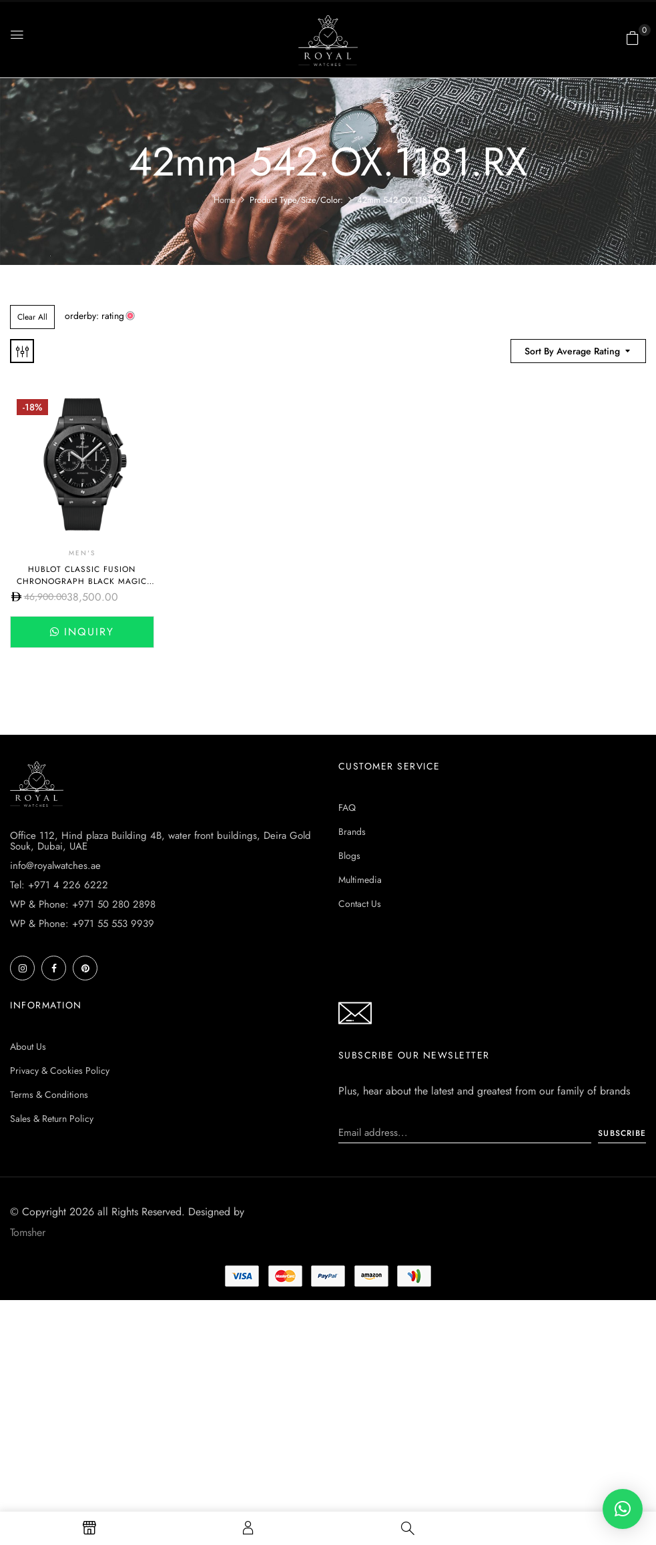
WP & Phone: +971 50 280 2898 (82, 904)
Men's (82, 553)
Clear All (32, 317)
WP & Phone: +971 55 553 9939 (82, 923)
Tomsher (27, 1232)
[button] (632, 38)
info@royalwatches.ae (55, 865)
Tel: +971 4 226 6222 (59, 885)
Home (225, 200)
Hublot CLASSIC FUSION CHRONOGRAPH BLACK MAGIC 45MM (82, 581)
